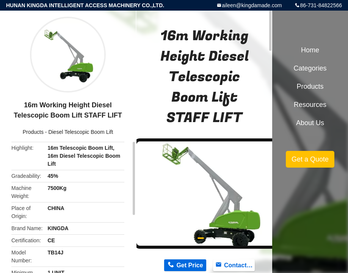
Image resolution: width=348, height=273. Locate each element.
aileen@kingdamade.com (252, 5)
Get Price (189, 265)
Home (310, 50)
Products (33, 132)
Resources (310, 104)
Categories (309, 68)
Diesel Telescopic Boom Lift (80, 132)
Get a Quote (310, 159)
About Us (310, 123)
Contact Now (239, 265)
